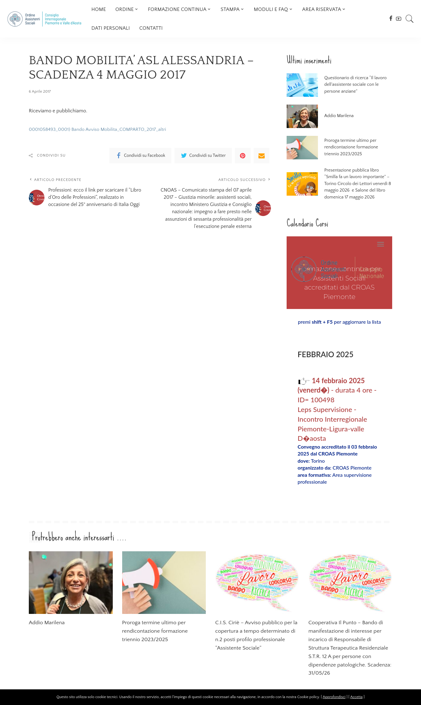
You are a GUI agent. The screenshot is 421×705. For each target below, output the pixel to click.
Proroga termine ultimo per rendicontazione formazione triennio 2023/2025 (355, 147)
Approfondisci (334, 697)
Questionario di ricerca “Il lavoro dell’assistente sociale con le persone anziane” (356, 84)
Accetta (356, 697)
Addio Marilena (337, 116)
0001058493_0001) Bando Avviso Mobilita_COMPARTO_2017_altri (101, 129)
